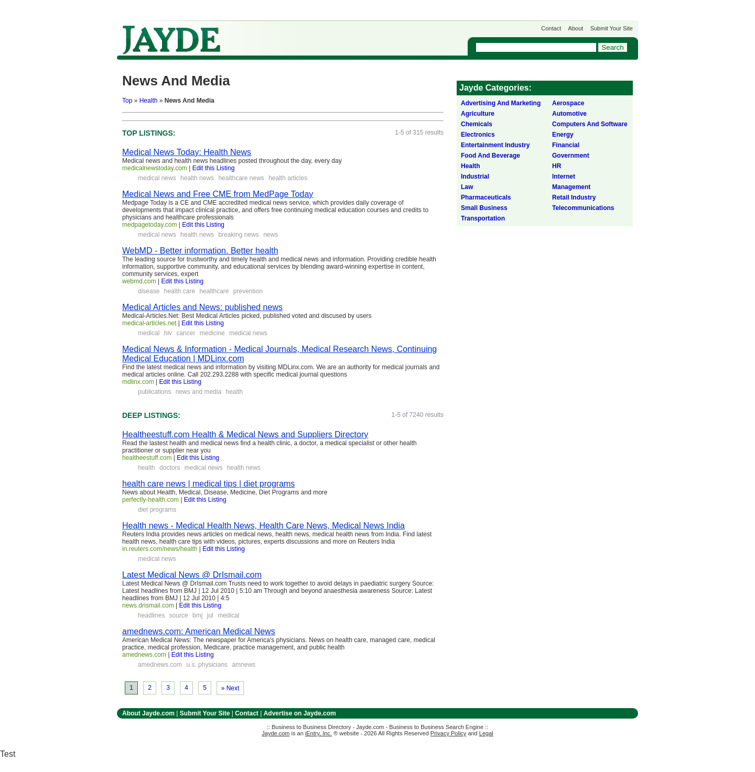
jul (210, 615)
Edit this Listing (213, 168)
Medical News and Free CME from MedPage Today (217, 194)
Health (148, 100)
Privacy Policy (448, 733)
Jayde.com (171, 40)
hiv (168, 333)
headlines (151, 615)
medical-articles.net (149, 323)
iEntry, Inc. (318, 733)
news (270, 234)
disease (148, 291)
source (178, 615)
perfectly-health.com (150, 499)
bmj (197, 615)
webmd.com (139, 281)
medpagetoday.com (149, 224)
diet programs (157, 509)
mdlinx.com (138, 381)
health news (197, 178)
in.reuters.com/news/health (159, 549)
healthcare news (241, 178)
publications (154, 391)
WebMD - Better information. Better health (200, 250)
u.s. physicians (207, 664)
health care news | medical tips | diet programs (208, 483)
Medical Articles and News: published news (202, 307)
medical (148, 333)
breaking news (238, 234)
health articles (287, 178)
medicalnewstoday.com (154, 168)
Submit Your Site (611, 28)
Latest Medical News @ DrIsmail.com (192, 574)
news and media (198, 391)
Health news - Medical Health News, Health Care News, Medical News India (263, 525)
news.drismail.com (148, 605)
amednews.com (144, 654)
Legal (486, 733)
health (234, 391)
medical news (157, 178)
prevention (248, 291)
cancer (185, 333)
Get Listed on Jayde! (295, 35)
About (576, 28)
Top (127, 100)
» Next (230, 688)
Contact (551, 28)
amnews (243, 664)
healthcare (214, 291)
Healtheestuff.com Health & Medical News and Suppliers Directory (245, 434)
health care (179, 291)
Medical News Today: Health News (186, 152)
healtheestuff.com (147, 457)
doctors (169, 467)
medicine (212, 333)
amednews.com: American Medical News (198, 631)
